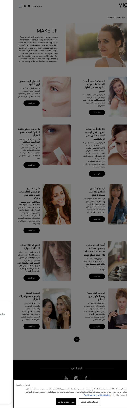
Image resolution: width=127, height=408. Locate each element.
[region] (63, 394)
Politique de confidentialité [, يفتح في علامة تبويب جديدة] (83, 395)
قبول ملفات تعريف (52, 402)
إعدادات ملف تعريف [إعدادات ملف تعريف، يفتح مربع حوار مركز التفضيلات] (76, 402)
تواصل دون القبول (9, 385)
